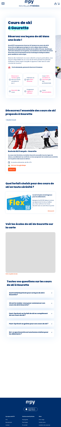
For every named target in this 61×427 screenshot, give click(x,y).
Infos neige (41, 419)
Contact (7, 425)
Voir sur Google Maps (17, 165)
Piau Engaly (25, 422)
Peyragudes (25, 419)
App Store (31, 410)
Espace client (55, 4)
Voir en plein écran (12, 274)
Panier (58, 4)
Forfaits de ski (42, 422)
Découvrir (51, 211)
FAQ (6, 419)
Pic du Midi (24, 425)
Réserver (12, 169)
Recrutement (9, 422)
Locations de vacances (44, 425)
